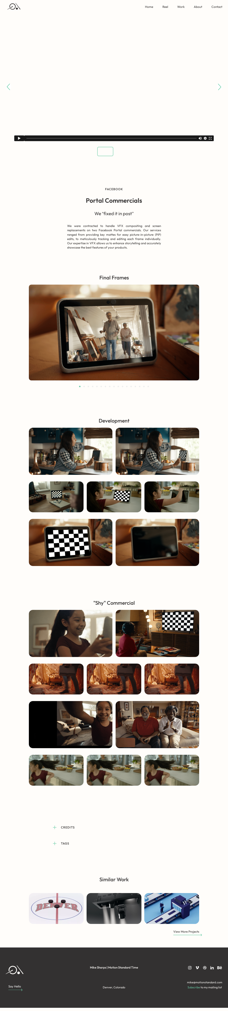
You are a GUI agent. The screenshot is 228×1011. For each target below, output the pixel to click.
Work (181, 7)
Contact (216, 7)
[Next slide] (219, 86)
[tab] (80, 390)
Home (149, 7)
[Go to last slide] (8, 86)
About (198, 7)
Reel (165, 7)
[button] (101, 153)
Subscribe (194, 990)
